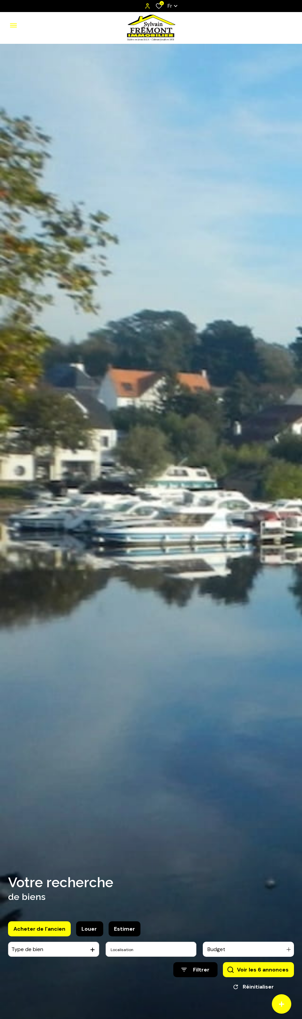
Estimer (124, 933)
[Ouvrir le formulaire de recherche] (195, 974)
